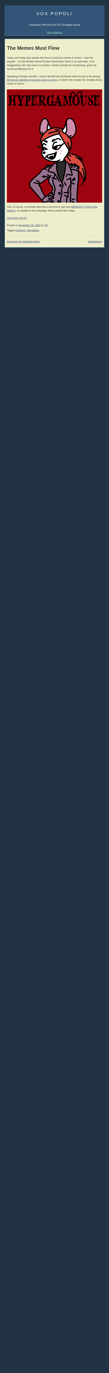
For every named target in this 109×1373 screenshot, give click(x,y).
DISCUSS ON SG (16, 218)
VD (46, 225)
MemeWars (33, 230)
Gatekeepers (95, 241)
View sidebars (55, 32)
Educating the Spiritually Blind (23, 241)
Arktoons (20, 230)
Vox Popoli (54, 13)
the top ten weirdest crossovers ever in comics (32, 80)
